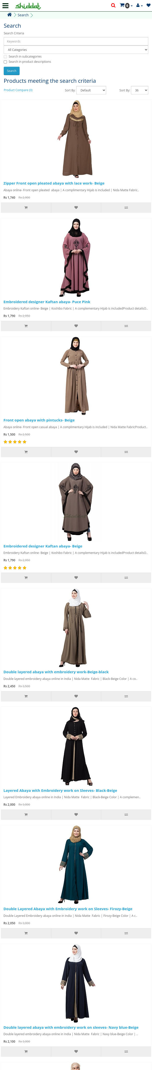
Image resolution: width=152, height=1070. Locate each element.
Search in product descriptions (27, 62)
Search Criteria (14, 33)
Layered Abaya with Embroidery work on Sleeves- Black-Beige (60, 790)
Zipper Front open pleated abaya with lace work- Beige (53, 183)
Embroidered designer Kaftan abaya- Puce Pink (46, 301)
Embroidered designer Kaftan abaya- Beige (42, 546)
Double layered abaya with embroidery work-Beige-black (56, 671)
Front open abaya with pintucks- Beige (39, 420)
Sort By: (70, 90)
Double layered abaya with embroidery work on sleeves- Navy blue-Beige (71, 1027)
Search (23, 15)
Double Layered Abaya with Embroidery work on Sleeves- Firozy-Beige (67, 908)
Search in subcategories (23, 56)
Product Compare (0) (18, 90)
